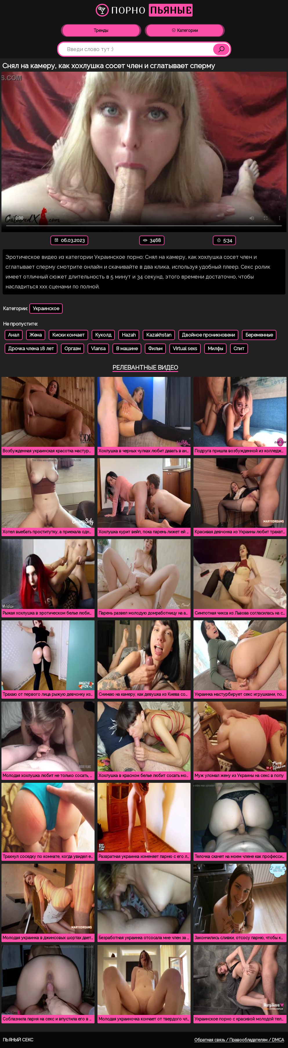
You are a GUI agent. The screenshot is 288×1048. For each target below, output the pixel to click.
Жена (36, 335)
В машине (127, 348)
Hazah (129, 335)
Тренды (101, 30)
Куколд (103, 335)
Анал (13, 335)
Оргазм (72, 348)
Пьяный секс (18, 1039)
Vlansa (98, 348)
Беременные (259, 335)
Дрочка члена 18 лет (31, 348)
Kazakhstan (158, 335)
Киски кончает (68, 335)
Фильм (155, 348)
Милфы (215, 348)
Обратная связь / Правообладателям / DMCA (239, 1040)
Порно (144, 10)
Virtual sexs (185, 348)
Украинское (46, 308)
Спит (238, 348)
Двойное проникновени (208, 335)
